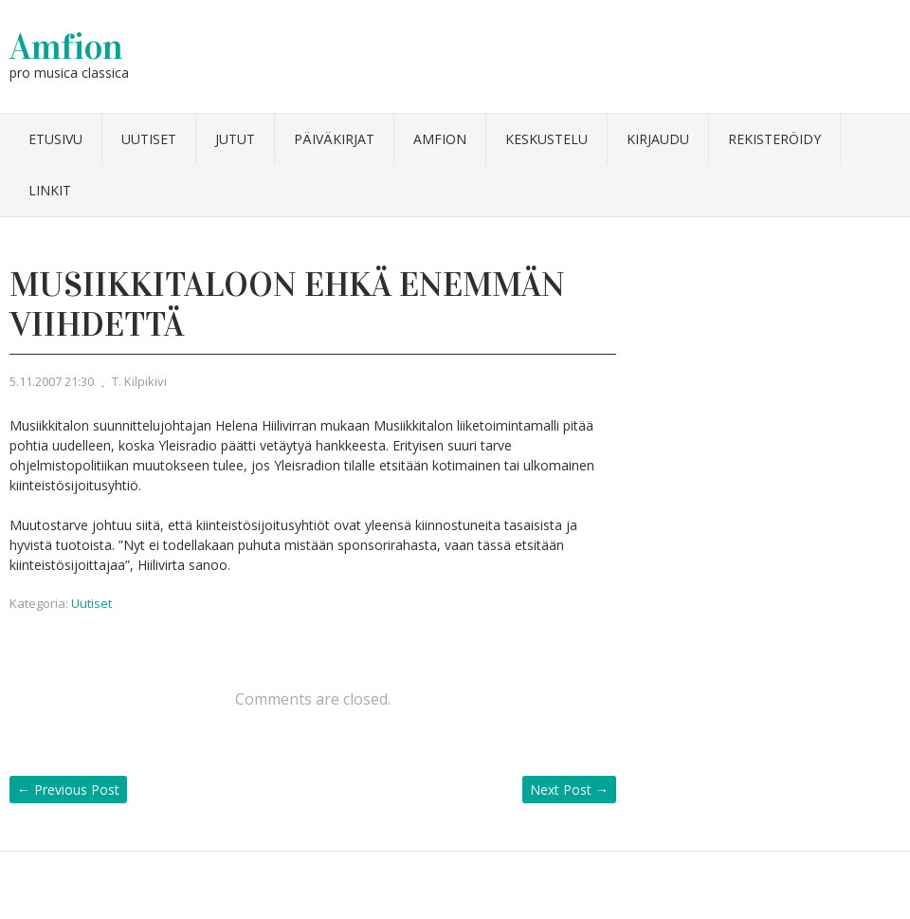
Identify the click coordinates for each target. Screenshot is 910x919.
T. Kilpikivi (139, 381)
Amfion (66, 46)
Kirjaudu (658, 139)
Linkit (49, 190)
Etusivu (55, 139)
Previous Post (68, 790)
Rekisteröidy (774, 139)
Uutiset (148, 139)
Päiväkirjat (334, 139)
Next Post (569, 790)
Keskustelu (546, 139)
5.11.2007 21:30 (51, 381)
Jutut (235, 139)
